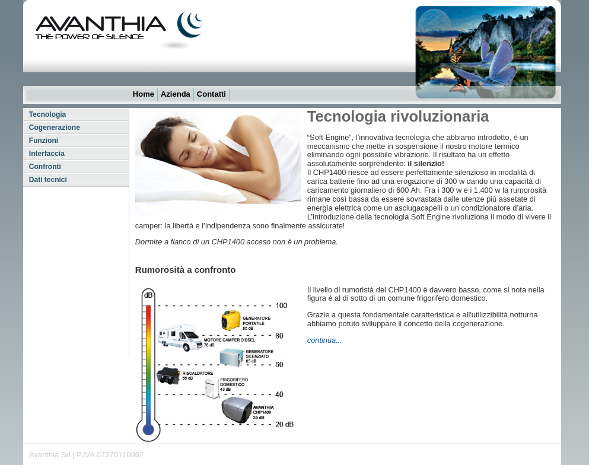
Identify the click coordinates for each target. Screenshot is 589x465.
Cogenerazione (54, 127)
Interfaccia (47, 153)
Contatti (211, 94)
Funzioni (43, 140)
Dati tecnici (48, 180)
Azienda (175, 94)
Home (143, 94)
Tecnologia (47, 114)
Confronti (45, 167)
